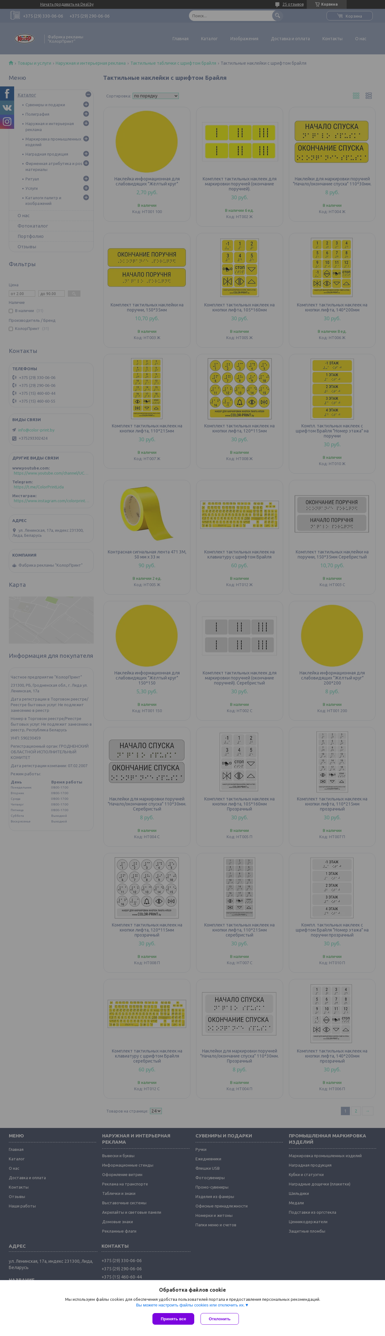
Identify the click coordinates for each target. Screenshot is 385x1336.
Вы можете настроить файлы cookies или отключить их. (190, 1305)
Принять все (173, 1319)
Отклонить (219, 1319)
